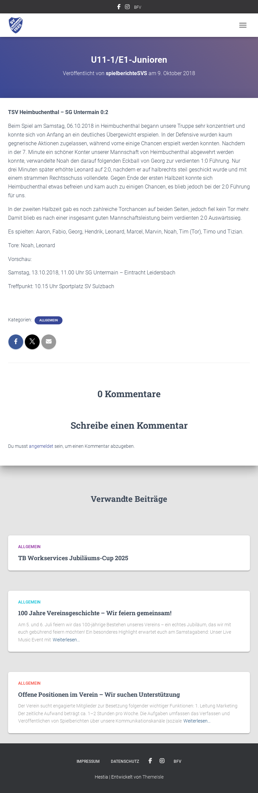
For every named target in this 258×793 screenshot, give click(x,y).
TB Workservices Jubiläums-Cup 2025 (73, 558)
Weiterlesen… (66, 639)
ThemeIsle (153, 777)
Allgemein (48, 320)
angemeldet (41, 446)
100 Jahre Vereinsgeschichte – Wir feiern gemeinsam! (94, 613)
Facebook (119, 7)
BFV (137, 7)
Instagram (127, 7)
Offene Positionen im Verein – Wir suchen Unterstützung (99, 694)
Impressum (88, 761)
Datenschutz (125, 761)
